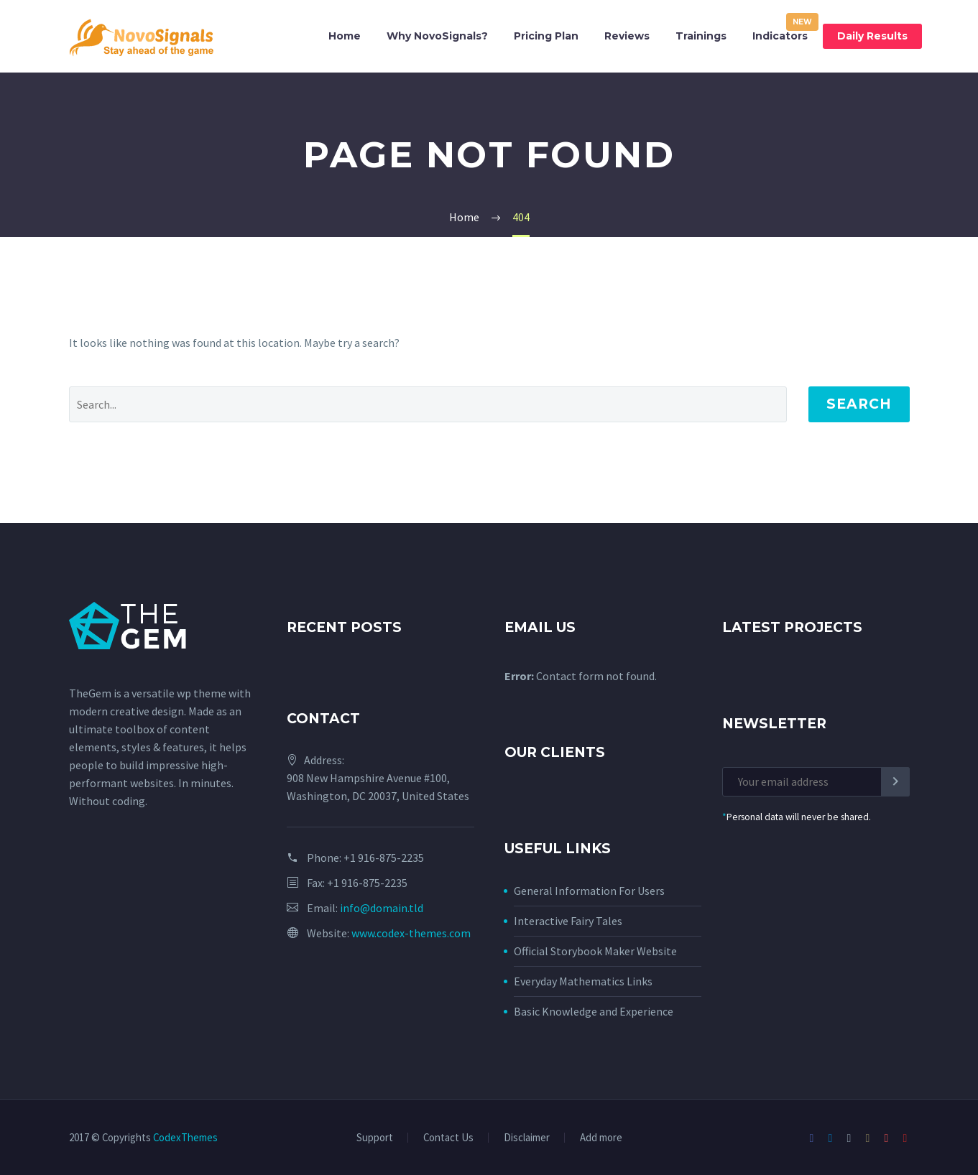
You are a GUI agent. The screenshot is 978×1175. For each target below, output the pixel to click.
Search (859, 404)
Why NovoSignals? (437, 35)
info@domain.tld (381, 908)
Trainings (700, 35)
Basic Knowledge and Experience (593, 1011)
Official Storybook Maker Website (595, 951)
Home (344, 35)
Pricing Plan (546, 35)
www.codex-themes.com (411, 933)
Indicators (780, 35)
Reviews (627, 35)
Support (374, 1138)
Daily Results (872, 35)
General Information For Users (589, 890)
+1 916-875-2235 (383, 857)
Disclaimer (527, 1138)
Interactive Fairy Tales (568, 921)
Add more (601, 1138)
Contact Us (448, 1138)
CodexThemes (185, 1137)
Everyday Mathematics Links (583, 981)
